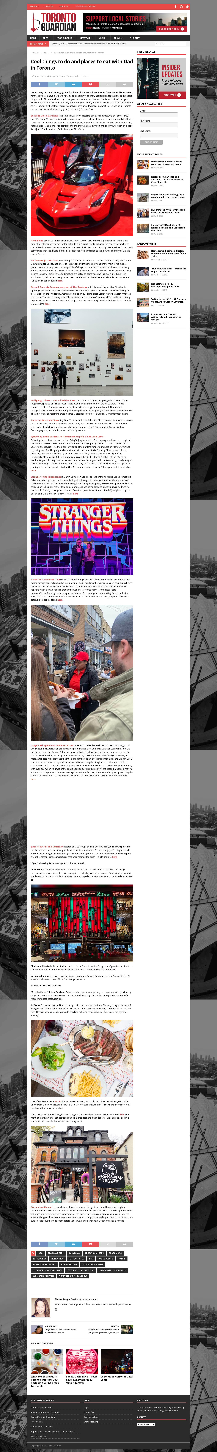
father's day (39, 1258)
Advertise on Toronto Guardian (45, 1411)
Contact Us (64, 6)
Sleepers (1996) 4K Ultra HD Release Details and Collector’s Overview (168, 227)
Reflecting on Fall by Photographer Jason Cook (165, 284)
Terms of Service (38, 1435)
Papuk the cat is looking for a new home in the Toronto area (168, 195)
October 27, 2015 (160, 289)
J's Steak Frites (76, 1258)
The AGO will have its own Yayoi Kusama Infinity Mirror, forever (81, 1379)
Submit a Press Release (85, 6)
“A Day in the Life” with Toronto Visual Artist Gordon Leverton (168, 300)
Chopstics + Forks (94, 1252)
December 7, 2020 (160, 259)
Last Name (145, 130)
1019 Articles (91, 1298)
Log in (86, 1406)
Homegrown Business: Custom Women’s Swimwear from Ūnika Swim (168, 253)
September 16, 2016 (161, 323)
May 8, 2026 (158, 215)
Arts (45, 37)
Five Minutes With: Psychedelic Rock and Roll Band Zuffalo (168, 210)
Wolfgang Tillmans (43, 1275)
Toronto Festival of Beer (112, 1269)
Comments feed (91, 1416)
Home (33, 37)
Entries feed (89, 1411)
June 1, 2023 (40, 75)
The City (135, 37)
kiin (91, 1258)
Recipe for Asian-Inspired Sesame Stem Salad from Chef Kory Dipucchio (167, 179)
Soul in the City (69, 1264)
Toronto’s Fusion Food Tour (45, 579)
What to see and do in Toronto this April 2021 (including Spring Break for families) (45, 1380)
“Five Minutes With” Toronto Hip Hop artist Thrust (168, 269)
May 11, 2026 (158, 167)
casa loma (74, 1252)
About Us (34, 6)
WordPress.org (91, 1421)
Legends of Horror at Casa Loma (117, 1377)
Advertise (48, 6)
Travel (118, 37)
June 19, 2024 (158, 305)
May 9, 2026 (158, 200)
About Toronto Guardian (42, 1406)
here (114, 856)
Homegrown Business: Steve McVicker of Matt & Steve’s (166, 162)
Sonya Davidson (57, 75)
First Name (145, 120)
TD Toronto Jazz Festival (81, 1269)
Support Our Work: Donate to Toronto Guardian (52, 1430)
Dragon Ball (115, 1252)
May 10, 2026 (158, 185)
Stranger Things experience (47, 1269)
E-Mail (143, 110)
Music (102, 37)
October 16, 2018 (160, 274)
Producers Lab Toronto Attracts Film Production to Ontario (166, 316)
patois (121, 1258)
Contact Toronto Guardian (43, 1416)
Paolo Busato (106, 1258)
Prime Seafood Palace (44, 1264)
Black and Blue (56, 1252)
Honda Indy (57, 1258)
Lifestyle (85, 37)
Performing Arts (81, 75)
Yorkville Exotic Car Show (73, 1275)
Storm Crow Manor (93, 1264)
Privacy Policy (37, 1421)
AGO (41, 1252)
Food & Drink (64, 37)
